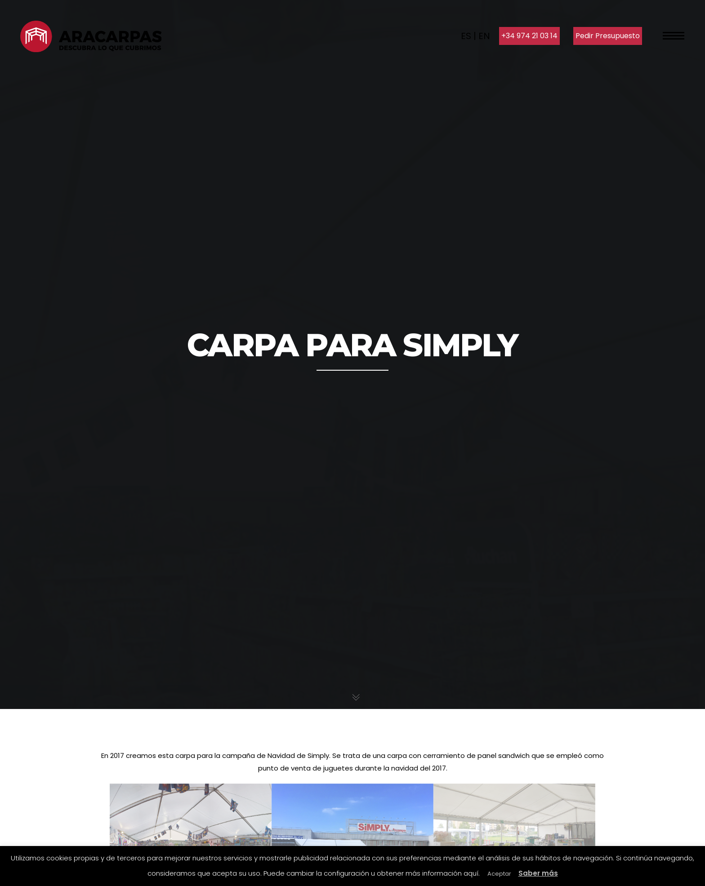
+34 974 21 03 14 (529, 36)
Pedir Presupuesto (608, 36)
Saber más (538, 873)
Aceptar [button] (499, 873)
